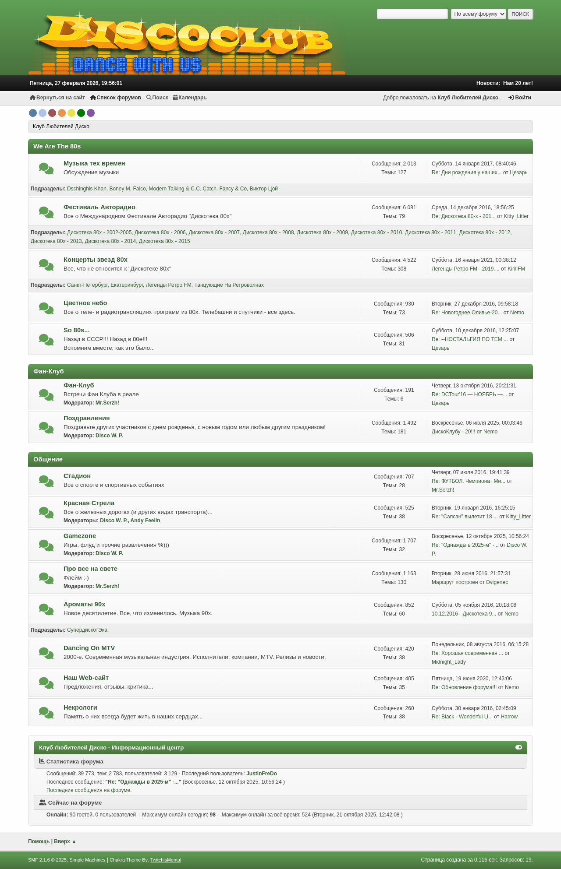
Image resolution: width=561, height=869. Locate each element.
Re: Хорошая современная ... (467, 653)
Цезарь (518, 172)
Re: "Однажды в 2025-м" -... (465, 545)
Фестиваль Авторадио (99, 207)
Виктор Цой (264, 189)
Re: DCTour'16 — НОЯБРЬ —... (469, 394)
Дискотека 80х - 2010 (376, 232)
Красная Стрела (89, 503)
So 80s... (76, 330)
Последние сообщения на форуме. (89, 790)
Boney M (120, 189)
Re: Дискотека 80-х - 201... (464, 216)
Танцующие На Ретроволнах (229, 285)
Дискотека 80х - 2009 (322, 232)
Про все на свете (90, 568)
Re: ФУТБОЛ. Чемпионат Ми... (468, 481)
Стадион (77, 475)
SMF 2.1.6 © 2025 (47, 859)
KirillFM (516, 269)
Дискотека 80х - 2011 (430, 232)
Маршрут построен (455, 582)
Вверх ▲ (65, 841)
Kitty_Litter (516, 216)
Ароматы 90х (84, 604)
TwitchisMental (165, 859)
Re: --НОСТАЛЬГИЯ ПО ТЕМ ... (470, 339)
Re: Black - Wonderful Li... (462, 717)
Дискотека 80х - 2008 (268, 232)
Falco (139, 189)
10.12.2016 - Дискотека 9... (464, 614)
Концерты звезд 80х (96, 259)
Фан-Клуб (79, 385)
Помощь (39, 841)
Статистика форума (71, 761)
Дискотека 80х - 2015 (164, 241)
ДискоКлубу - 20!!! (454, 432)
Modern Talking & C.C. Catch (182, 189)
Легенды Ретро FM (169, 285)
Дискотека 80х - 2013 (56, 241)
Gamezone (80, 535)
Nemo (517, 313)
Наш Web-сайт (86, 677)
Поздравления (87, 418)
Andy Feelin (145, 520)
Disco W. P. (109, 436)
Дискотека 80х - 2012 (485, 232)
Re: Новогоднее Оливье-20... (467, 313)
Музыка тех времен (94, 163)
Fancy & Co (233, 189)
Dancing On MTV (89, 647)
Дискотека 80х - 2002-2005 (99, 232)
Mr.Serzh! (107, 403)
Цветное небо (85, 302)
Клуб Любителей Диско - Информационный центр (111, 747)
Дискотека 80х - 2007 (214, 232)
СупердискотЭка (87, 630)
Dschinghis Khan (87, 189)
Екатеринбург (126, 285)
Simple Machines (87, 859)
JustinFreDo (261, 773)
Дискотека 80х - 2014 (110, 241)
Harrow (509, 717)
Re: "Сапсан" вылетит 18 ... (465, 517)
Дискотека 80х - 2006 (160, 232)
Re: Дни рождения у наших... (467, 172)
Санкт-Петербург (87, 285)
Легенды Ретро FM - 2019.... (466, 269)
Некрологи (80, 707)
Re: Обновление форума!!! (464, 687)
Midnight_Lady (449, 662)
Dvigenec (497, 582)
